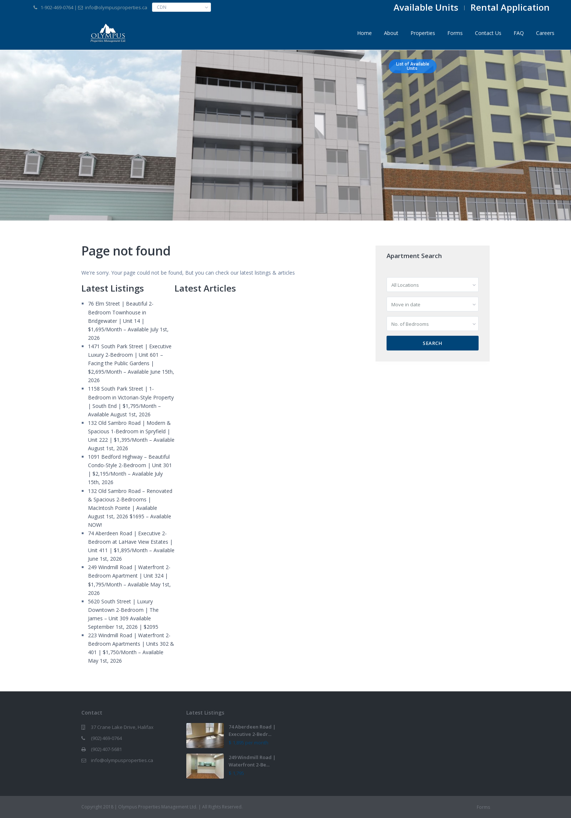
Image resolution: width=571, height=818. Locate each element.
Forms (455, 32)
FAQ (519, 32)
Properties (422, 32)
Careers (545, 32)
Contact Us (488, 32)
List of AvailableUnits (412, 66)
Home (364, 32)
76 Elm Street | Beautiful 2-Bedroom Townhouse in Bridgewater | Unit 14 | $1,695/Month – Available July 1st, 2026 (128, 320)
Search (432, 343)
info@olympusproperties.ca (122, 760)
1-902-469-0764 (56, 7)
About (391, 32)
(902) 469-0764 (106, 738)
